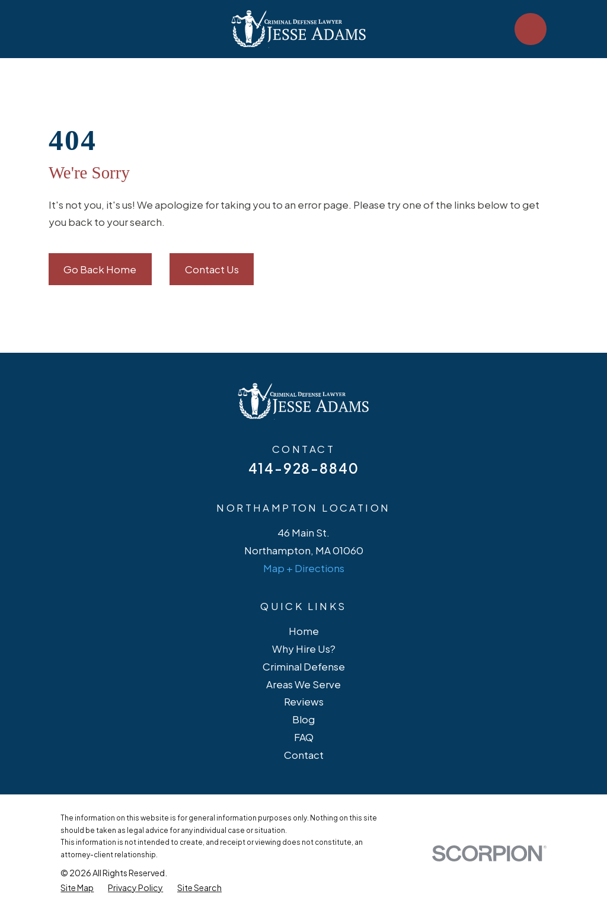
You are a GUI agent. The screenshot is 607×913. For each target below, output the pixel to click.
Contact (304, 754)
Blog (303, 719)
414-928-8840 (303, 468)
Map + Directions (303, 567)
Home (304, 630)
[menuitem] (77, 887)
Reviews (304, 701)
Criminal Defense (304, 666)
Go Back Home (99, 269)
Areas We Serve (303, 684)
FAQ (304, 736)
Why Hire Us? (304, 648)
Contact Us (212, 269)
